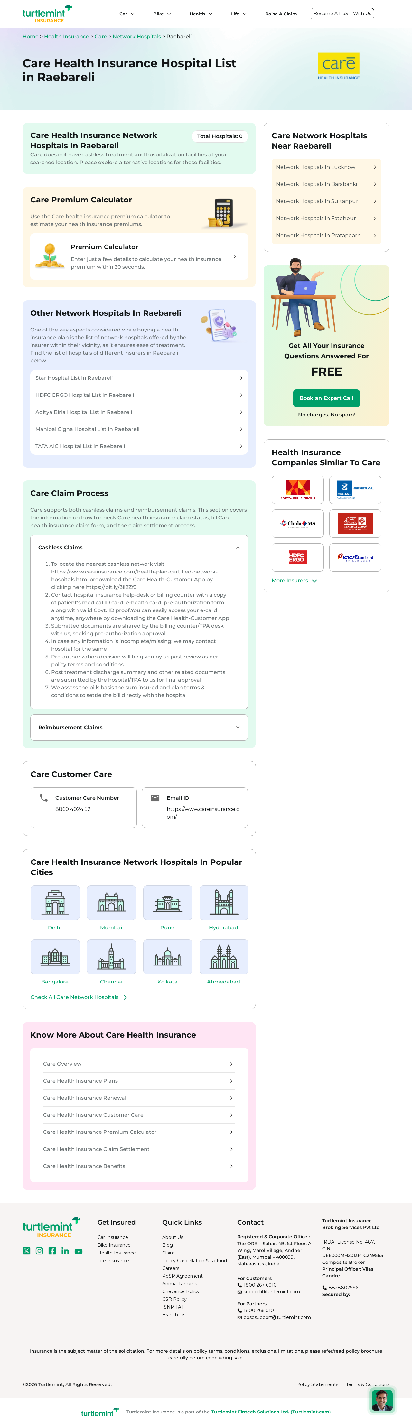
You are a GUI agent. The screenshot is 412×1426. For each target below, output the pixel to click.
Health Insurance (66, 36)
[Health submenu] (208, 14)
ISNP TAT (173, 1307)
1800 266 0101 (260, 1310)
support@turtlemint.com (272, 1292)
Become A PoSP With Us (342, 13)
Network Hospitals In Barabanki (326, 184)
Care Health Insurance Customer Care (138, 1115)
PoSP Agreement (182, 1276)
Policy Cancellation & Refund (194, 1260)
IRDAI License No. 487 (348, 1242)
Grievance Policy (181, 1291)
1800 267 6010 (260, 1285)
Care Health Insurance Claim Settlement (138, 1149)
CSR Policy (174, 1299)
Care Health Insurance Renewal (138, 1098)
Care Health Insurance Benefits (138, 1166)
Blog (167, 1245)
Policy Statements (317, 1384)
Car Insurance (113, 1237)
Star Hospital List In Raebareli (138, 378)
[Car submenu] (131, 14)
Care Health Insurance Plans (138, 1081)
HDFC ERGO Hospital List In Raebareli (138, 395)
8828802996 (343, 1288)
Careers (170, 1268)
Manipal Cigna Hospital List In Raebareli (138, 429)
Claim (168, 1253)
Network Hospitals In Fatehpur (326, 218)
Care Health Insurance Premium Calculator (138, 1132)
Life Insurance (113, 1260)
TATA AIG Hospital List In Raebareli (138, 446)
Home (31, 36)
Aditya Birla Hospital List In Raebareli (138, 412)
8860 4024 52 (73, 809)
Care (101, 36)
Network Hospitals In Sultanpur (326, 201)
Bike (158, 14)
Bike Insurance (114, 1245)
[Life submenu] (243, 14)
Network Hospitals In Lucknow (326, 167)
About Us (172, 1237)
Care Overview (138, 1064)
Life (235, 14)
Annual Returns (179, 1284)
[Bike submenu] (167, 14)
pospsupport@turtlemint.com (277, 1317)
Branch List (174, 1315)
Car (123, 14)
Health (197, 14)
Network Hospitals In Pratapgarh (326, 235)
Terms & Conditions (367, 1384)
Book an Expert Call (326, 398)
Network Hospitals (137, 36)
